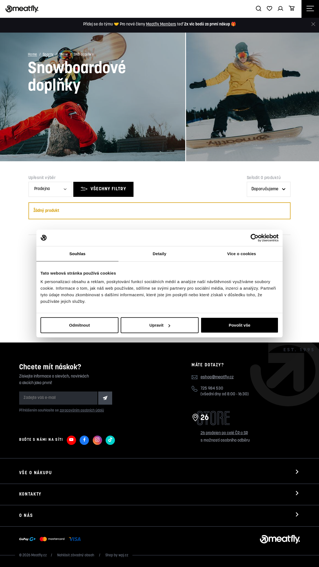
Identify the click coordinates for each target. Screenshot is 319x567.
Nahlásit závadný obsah (76, 555)
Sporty (48, 55)
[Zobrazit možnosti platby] (51, 539)
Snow (63, 55)
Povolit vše (239, 325)
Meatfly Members (161, 24)
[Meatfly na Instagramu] (97, 440)
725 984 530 (212, 389)
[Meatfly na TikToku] (110, 440)
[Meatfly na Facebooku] (84, 440)
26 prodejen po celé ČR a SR (224, 433)
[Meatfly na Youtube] (71, 440)
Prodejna (42, 189)
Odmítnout (79, 325)
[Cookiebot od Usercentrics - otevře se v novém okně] (255, 238)
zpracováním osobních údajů (82, 410)
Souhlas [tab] (77, 253)
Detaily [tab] (159, 253)
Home (32, 55)
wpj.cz (123, 555)
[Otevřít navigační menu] (310, 9)
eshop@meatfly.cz (217, 377)
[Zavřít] (313, 24)
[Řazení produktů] (269, 189)
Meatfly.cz (39, 555)
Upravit (159, 325)
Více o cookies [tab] (241, 253)
